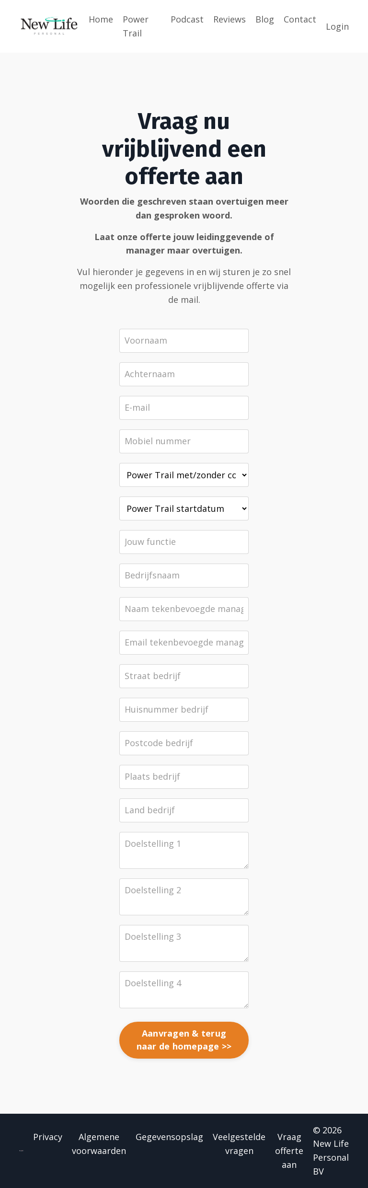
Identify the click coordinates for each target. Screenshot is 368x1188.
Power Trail (136, 26)
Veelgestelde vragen (239, 1143)
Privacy (47, 1136)
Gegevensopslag (169, 1136)
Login (337, 26)
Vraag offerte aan (289, 1150)
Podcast (187, 19)
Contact (300, 19)
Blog (264, 19)
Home (101, 19)
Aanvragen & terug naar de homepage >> (184, 1039)
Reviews (229, 19)
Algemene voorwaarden (99, 1143)
